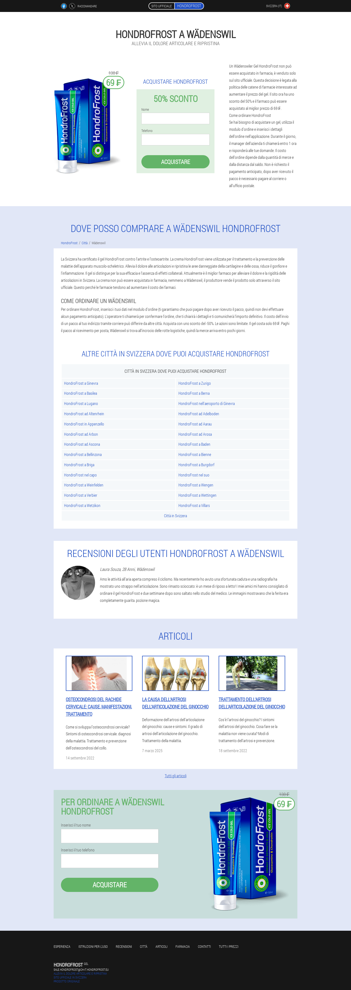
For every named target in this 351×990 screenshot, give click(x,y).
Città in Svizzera (175, 515)
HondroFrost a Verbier (80, 495)
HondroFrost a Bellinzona (83, 454)
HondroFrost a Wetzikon (82, 505)
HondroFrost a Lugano (81, 403)
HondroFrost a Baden (194, 444)
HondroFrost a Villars (194, 505)
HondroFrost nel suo (193, 474)
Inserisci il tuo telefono (78, 850)
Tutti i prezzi (228, 946)
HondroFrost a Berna (194, 393)
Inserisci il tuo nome (76, 825)
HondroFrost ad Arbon (81, 434)
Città (143, 946)
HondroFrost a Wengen (195, 484)
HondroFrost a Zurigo (194, 383)
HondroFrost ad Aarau (195, 423)
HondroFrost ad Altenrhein (84, 413)
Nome (145, 109)
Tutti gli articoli (175, 775)
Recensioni (124, 946)
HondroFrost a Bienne (194, 454)
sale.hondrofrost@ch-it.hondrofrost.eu (81, 969)
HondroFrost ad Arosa (195, 434)
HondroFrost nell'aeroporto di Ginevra (206, 403)
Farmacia (183, 946)
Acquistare (175, 162)
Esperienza (62, 946)
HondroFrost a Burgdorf (196, 464)
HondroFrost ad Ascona (82, 444)
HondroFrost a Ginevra (81, 383)
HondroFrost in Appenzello (84, 423)
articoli (161, 946)
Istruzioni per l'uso (93, 946)
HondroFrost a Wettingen (197, 495)
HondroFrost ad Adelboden (198, 413)
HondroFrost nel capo (80, 474)
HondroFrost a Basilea (80, 393)
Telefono (147, 130)
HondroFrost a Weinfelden (83, 484)
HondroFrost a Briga (79, 464)
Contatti (204, 946)
